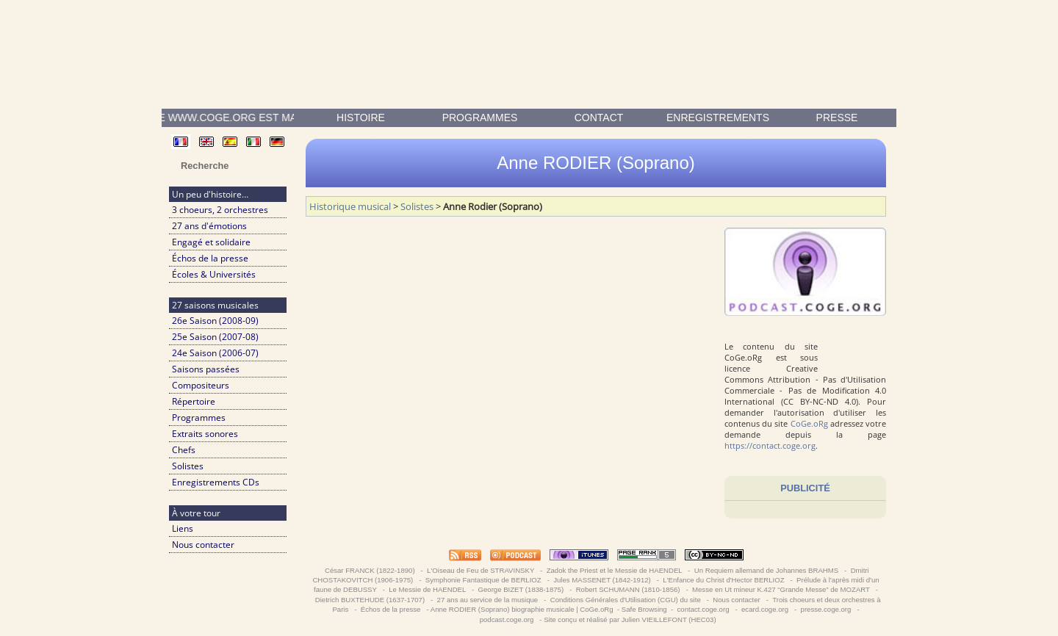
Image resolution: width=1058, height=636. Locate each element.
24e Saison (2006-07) (215, 353)
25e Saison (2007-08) (215, 336)
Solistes (188, 466)
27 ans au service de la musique (487, 600)
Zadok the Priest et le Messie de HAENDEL (614, 570)
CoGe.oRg (809, 423)
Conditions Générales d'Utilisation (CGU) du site (625, 600)
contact (599, 117)
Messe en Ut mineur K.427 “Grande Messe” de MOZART (780, 589)
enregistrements (717, 117)
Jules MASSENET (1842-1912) (602, 580)
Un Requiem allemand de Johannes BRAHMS (766, 570)
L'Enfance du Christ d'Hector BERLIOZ (724, 580)
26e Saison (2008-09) (215, 320)
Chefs (183, 450)
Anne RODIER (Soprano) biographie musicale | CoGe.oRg (522, 609)
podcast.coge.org (507, 619)
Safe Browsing (644, 609)
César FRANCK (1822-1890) (370, 570)
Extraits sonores (205, 433)
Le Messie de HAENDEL (427, 589)
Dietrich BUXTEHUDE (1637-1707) (370, 600)
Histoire (361, 117)
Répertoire (193, 401)
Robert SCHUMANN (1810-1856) (628, 589)
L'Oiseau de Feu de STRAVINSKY (480, 570)
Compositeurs (200, 385)
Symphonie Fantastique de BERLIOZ (483, 580)
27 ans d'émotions (209, 226)
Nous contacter (203, 544)
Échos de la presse (210, 258)
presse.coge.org (826, 609)
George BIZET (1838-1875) (521, 589)
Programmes (480, 117)
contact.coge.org (703, 609)
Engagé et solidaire (211, 242)
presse (837, 117)
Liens (182, 528)
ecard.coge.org (764, 609)
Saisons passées (206, 369)
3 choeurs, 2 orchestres (220, 209)
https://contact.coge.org (770, 445)
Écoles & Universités (214, 274)
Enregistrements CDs (215, 482)
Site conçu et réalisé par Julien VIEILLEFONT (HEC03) (630, 619)
